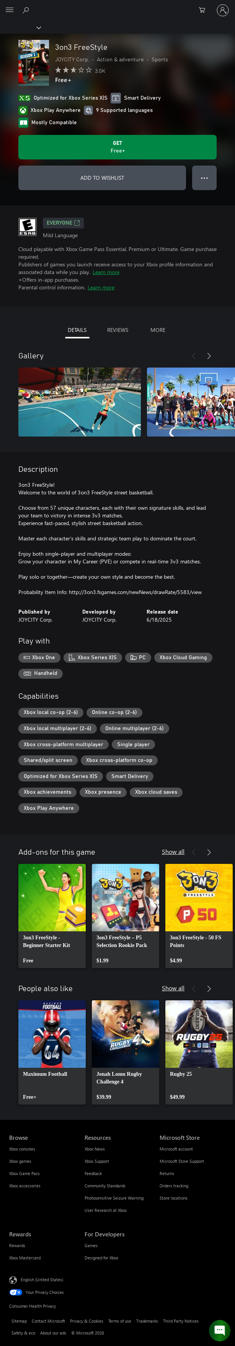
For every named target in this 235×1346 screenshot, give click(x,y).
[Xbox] (20, 27)
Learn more (106, 272)
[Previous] (193, 356)
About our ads (53, 1332)
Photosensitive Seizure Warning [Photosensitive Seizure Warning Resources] (114, 1197)
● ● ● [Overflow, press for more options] (204, 178)
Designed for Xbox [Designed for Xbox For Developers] (101, 1257)
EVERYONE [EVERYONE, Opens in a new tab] (63, 223)
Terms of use (119, 1320)
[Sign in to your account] (223, 10)
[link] (52, 916)
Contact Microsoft (48, 1320)
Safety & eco (23, 1332)
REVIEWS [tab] (117, 329)
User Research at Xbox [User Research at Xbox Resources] (106, 1210)
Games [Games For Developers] (91, 1245)
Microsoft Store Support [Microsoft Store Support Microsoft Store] (182, 1161)
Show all (173, 851)
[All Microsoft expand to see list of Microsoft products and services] (9, 10)
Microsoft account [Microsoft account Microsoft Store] (176, 1148)
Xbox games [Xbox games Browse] (20, 1161)
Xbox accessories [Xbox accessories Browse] (25, 1185)
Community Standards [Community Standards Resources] (105, 1185)
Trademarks (147, 1320)
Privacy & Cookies (86, 1320)
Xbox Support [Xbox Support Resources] (97, 1161)
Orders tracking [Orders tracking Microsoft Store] (174, 1185)
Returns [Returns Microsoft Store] (167, 1173)
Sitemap (19, 1320)
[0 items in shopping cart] (204, 10)
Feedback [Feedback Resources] (93, 1173)
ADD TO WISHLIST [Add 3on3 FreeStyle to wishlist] (102, 177)
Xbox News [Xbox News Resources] (95, 1148)
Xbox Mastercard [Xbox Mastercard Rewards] (25, 1257)
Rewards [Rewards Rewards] (17, 1245)
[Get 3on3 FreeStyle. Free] (117, 147)
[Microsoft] (117, 5)
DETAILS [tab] (77, 329)
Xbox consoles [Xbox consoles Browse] (22, 1148)
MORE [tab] (157, 329)
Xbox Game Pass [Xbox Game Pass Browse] (24, 1173)
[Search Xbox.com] (26, 10)
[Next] (209, 356)
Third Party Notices (181, 1320)
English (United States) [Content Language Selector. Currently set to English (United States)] (42, 1279)
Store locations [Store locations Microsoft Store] (174, 1197)
